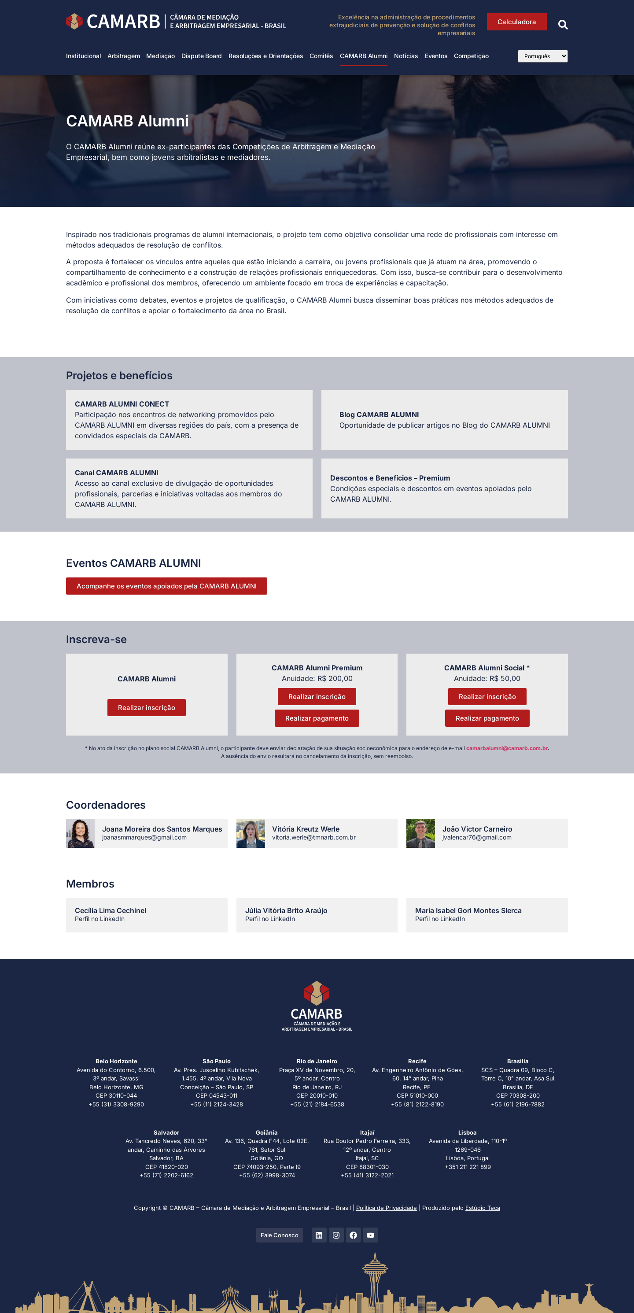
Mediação (160, 55)
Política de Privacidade (386, 1207)
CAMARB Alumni (363, 55)
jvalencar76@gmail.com (477, 837)
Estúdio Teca (482, 1207)
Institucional (83, 55)
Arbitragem (123, 55)
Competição (471, 55)
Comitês (321, 55)
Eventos (436, 55)
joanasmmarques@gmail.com (144, 837)
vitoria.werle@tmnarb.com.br (314, 837)
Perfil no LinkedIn (100, 918)
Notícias (406, 55)
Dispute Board (201, 55)
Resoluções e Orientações (266, 55)
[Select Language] (543, 56)
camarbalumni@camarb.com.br (507, 748)
